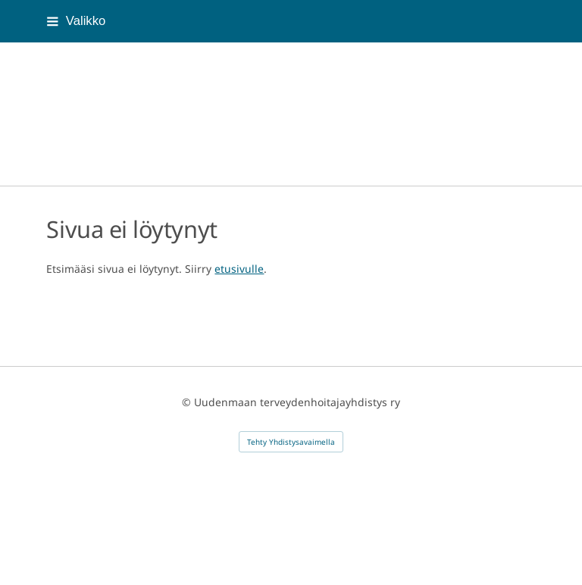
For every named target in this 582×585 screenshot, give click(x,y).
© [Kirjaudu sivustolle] (188, 402)
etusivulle (239, 268)
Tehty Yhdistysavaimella (291, 441)
